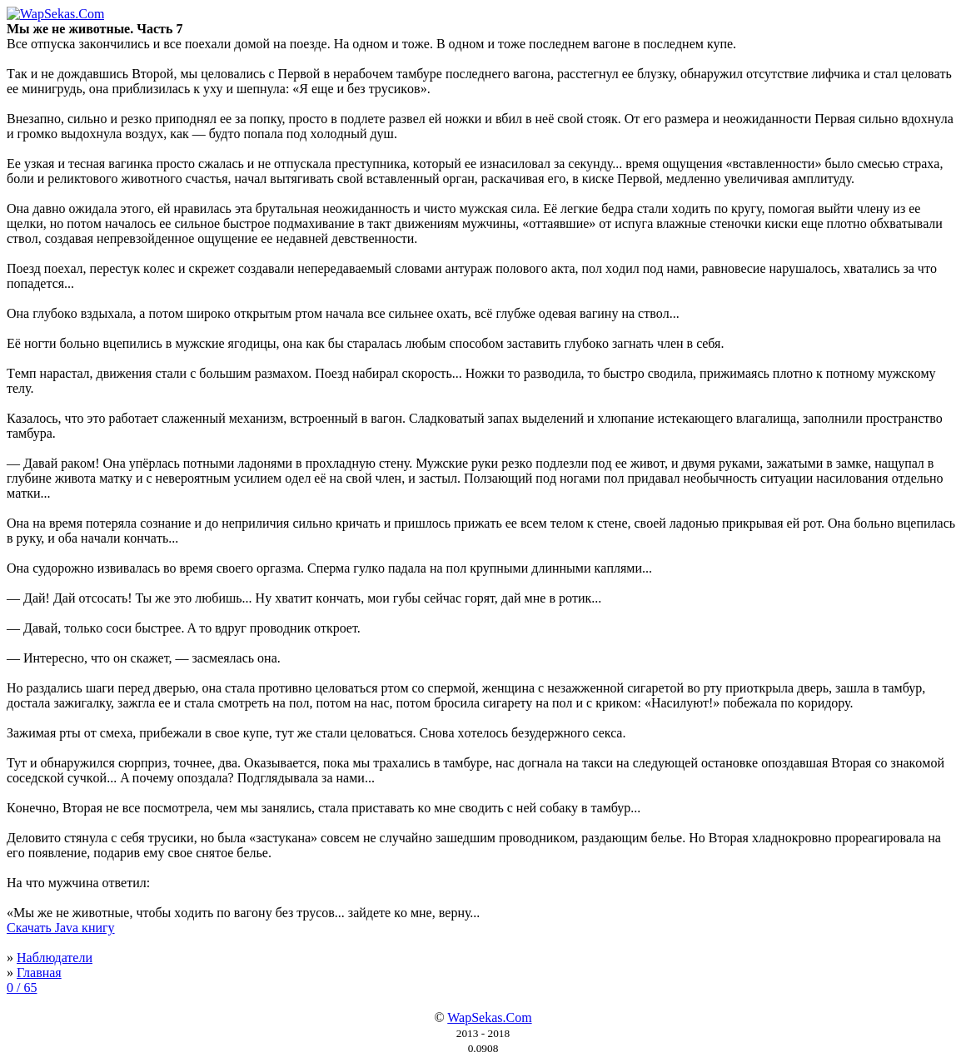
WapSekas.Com (489, 1017)
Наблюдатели (54, 957)
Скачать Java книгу (61, 928)
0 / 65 (22, 987)
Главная (39, 972)
